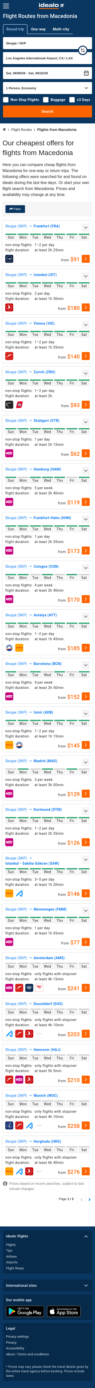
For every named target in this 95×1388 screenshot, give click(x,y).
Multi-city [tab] (61, 29)
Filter (17, 209)
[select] (86, 259)
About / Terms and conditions (27, 1354)
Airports (12, 1262)
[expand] (86, 228)
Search (48, 111)
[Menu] (6, 6)
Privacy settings (17, 1336)
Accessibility (15, 1348)
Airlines (11, 1256)
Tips (9, 1250)
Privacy (11, 1342)
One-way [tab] (38, 29)
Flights (11, 1245)
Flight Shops (15, 1268)
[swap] (83, 50)
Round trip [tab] (15, 29)
